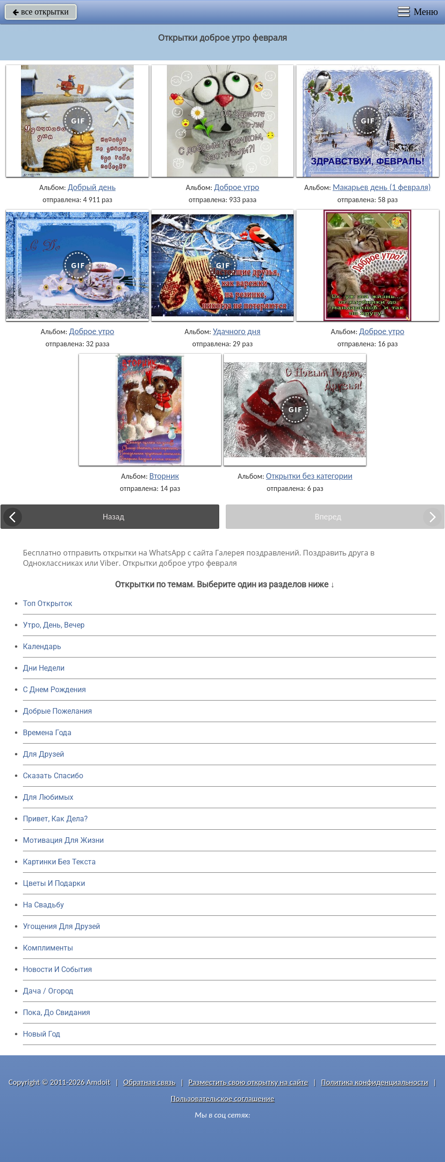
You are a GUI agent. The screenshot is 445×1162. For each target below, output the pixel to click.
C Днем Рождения (54, 689)
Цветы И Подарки (54, 883)
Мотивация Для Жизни (63, 840)
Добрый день (92, 187)
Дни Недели (44, 668)
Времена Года (47, 732)
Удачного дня (236, 331)
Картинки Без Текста (59, 861)
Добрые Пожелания (57, 711)
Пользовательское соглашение (222, 1099)
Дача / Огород (48, 991)
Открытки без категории (309, 476)
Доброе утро (236, 187)
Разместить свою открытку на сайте (248, 1082)
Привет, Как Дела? (55, 818)
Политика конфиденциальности (374, 1082)
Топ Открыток (47, 603)
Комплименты (48, 947)
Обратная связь (149, 1082)
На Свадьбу (43, 904)
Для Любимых (48, 797)
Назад (113, 517)
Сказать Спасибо (53, 775)
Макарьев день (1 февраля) (382, 187)
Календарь (42, 646)
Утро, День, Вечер (54, 625)
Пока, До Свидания (56, 1012)
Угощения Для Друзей (61, 926)
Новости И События (57, 969)
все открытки (41, 11)
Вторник (164, 476)
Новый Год (41, 1034)
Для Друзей (43, 754)
